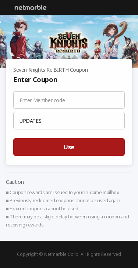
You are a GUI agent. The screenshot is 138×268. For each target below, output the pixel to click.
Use (69, 147)
